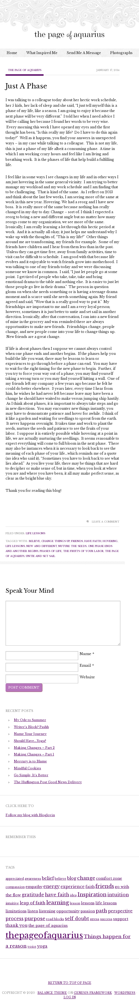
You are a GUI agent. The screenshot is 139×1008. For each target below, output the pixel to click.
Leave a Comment (105, 521)
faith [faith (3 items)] (90, 887)
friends (77, 541)
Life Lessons (35, 533)
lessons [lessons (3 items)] (88, 903)
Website (87, 677)
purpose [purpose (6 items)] (34, 918)
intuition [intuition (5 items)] (118, 894)
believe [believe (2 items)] (60, 878)
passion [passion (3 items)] (87, 911)
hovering (110, 541)
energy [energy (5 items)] (51, 886)
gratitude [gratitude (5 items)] (33, 894)
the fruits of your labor (83, 551)
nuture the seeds (72, 546)
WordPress (124, 993)
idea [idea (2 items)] (73, 895)
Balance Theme (52, 993)
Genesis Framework (93, 993)
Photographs (121, 53)
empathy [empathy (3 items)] (34, 887)
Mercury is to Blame (30, 761)
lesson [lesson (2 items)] (75, 903)
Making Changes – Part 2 (34, 748)
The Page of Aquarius (24, 70)
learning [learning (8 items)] (57, 902)
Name (85, 654)
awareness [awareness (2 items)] (33, 878)
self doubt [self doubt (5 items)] (77, 918)
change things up (55, 541)
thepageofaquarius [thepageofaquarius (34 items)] (44, 935)
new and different (41, 546)
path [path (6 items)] (101, 911)
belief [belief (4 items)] (48, 878)
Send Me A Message (84, 53)
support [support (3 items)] (120, 919)
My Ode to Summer (30, 720)
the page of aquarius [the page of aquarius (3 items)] (48, 925)
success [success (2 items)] (106, 919)
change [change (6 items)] (86, 878)
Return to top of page (69, 983)
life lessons (15, 546)
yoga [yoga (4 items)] (42, 946)
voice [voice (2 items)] (31, 946)
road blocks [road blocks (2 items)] (55, 919)
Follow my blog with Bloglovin (30, 815)
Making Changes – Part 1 (34, 754)
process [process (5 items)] (15, 918)
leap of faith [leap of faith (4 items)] (33, 902)
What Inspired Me (41, 53)
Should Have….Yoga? (30, 741)
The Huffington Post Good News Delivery (48, 782)
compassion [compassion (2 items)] (15, 887)
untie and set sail (40, 556)
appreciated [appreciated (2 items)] (15, 878)
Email (85, 665)
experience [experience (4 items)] (72, 886)
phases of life (51, 551)
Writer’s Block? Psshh (31, 727)
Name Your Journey (30, 734)
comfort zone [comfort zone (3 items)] (109, 878)
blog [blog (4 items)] (71, 878)
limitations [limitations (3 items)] (16, 911)
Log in (70, 997)
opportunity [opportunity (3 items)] (68, 911)
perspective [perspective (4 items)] (120, 910)
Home (12, 53)
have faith (92, 541)
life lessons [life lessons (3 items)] (106, 903)
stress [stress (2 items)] (94, 919)
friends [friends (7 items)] (104, 886)
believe (34, 541)
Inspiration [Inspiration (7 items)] (92, 894)
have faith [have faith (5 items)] (57, 894)
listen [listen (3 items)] (32, 911)
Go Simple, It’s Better (31, 775)
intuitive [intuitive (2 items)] (12, 903)
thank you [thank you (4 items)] (16, 925)
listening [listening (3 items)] (47, 911)
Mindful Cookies (27, 768)
